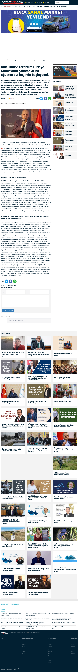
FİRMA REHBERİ (29, 2)
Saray (49, 660)
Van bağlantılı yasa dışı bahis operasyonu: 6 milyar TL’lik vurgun (63, 623)
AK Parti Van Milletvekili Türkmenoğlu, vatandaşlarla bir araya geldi (35, 623)
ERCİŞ (33, 6)
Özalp (49, 662)
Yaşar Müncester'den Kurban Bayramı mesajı (63, 497)
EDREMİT (28, 6)
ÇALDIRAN (52, 6)
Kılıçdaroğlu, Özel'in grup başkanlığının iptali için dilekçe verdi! (70, 96)
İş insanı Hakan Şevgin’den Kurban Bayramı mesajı (69, 140)
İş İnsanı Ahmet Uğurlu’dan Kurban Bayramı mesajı (69, 110)
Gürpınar (50, 658)
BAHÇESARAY (39, 6)
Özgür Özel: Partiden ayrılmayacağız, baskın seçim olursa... (64, 449)
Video (72, 644)
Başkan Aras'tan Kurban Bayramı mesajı (10, 593)
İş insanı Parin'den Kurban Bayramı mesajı (11, 569)
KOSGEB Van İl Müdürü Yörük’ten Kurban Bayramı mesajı (11, 521)
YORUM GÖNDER (8, 310)
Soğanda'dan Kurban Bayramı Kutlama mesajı (38, 521)
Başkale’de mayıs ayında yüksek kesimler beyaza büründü (12, 627)
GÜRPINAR (64, 6)
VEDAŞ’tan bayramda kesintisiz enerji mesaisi (12, 545)
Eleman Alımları (25, 642)
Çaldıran (50, 646)
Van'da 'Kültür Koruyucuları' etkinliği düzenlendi (63, 613)
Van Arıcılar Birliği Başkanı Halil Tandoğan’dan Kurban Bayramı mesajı (70, 155)
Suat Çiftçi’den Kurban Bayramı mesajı (64, 521)
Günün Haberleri (26, 648)
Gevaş (49, 655)
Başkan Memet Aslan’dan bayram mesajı (69, 148)
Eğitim (23, 653)
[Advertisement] (39, 48)
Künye (72, 651)
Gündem (3, 609)
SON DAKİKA (7, 6)
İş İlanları (73, 646)
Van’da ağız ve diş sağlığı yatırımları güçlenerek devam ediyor (12, 623)
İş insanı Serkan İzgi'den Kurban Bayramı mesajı (13, 497)
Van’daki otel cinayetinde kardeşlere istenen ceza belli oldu (38, 618)
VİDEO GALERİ (46, 2)
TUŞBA (23, 6)
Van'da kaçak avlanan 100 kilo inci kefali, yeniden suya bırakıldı (64, 545)
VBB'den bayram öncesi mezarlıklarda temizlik (62, 473)
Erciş (49, 653)
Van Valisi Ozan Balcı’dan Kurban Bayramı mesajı (69, 133)
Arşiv (72, 648)
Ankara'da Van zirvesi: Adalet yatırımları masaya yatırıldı (63, 627)
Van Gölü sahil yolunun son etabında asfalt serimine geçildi (11, 614)
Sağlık (23, 646)
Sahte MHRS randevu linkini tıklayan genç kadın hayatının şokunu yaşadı (38, 545)
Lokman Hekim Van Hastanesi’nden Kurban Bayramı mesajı (65, 569)
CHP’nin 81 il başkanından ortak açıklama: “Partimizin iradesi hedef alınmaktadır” (61, 618)
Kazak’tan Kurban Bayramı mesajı (69, 103)
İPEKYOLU (17, 6)
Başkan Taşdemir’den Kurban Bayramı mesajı (38, 593)
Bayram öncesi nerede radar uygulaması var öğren (11, 450)
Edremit (50, 651)
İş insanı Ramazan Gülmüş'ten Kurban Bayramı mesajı (64, 426)
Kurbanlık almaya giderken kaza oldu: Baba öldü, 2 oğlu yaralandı (69, 88)
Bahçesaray (50, 642)
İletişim (73, 653)
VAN (13, 6)
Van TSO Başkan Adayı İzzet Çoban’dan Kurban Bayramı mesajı (37, 497)
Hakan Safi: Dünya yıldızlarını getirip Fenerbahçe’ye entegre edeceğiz (38, 449)
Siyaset (24, 644)
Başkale (50, 644)
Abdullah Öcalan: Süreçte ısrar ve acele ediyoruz (38, 569)
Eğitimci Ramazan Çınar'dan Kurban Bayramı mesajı (13, 618)
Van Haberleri (4, 642)
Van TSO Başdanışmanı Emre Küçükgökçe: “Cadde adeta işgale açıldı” (38, 614)
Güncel (24, 651)
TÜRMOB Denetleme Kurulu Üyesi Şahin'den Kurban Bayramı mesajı (39, 425)
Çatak (49, 648)
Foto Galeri (73, 642)
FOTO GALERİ (38, 2)
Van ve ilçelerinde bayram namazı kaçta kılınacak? (70, 125)
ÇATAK (58, 6)
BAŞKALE (46, 6)
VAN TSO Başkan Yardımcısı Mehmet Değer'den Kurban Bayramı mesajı (69, 118)
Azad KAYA (28, 632)
